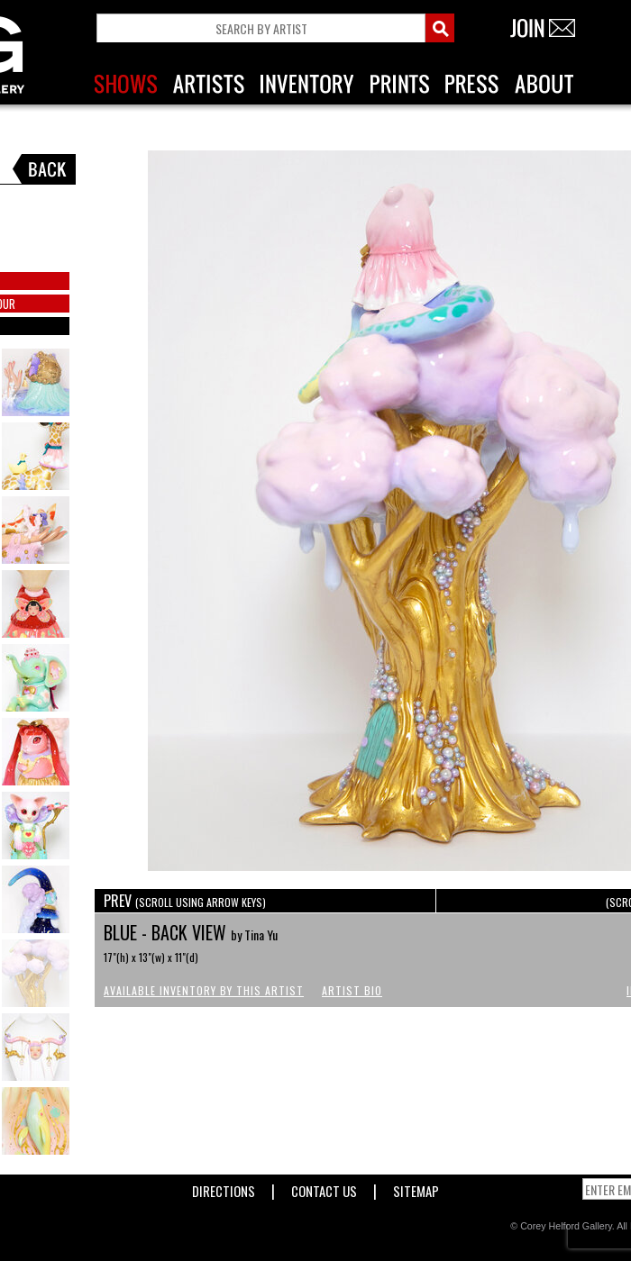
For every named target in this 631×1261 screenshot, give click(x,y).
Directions (223, 1187)
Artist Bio (352, 990)
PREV (185, 901)
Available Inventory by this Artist (204, 990)
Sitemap (416, 1187)
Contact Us (324, 1187)
